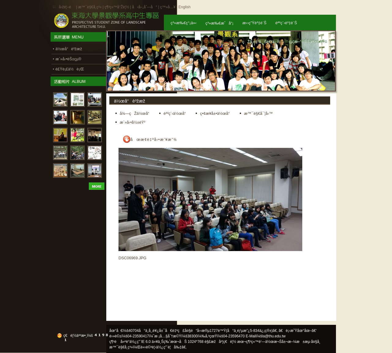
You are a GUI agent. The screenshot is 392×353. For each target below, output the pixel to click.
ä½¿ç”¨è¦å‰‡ (169, 347)
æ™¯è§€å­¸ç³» (90, 7)
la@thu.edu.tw (274, 336)
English (184, 7)
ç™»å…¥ (167, 7)
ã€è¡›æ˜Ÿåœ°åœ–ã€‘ (298, 331)
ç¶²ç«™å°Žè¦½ (116, 7)
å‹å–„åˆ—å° (144, 7)
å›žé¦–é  (67, 7)
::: (54, 7)
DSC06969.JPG (132, 258)
